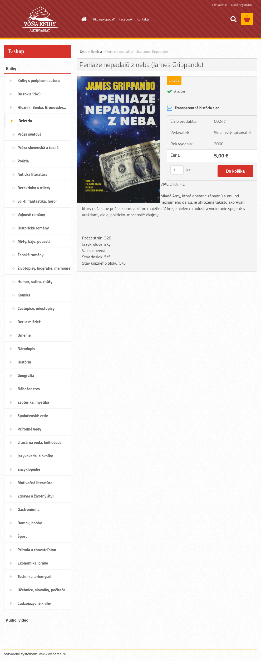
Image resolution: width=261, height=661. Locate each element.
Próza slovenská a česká (38, 148)
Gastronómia (29, 509)
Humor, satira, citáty (35, 282)
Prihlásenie (219, 4)
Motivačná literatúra (35, 483)
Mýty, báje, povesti (34, 241)
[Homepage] (82, 19)
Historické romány (33, 228)
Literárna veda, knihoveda (40, 442)
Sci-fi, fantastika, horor (37, 201)
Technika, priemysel (34, 576)
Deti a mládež (29, 322)
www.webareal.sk (53, 654)
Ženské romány (31, 255)
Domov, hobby (30, 523)
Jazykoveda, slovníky (35, 456)
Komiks (24, 295)
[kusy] (177, 170)
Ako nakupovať (104, 19)
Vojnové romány (31, 215)
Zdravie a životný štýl (36, 496)
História (24, 362)
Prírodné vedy (29, 429)
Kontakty (143, 19)
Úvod (83, 51)
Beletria (25, 121)
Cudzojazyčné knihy (34, 603)
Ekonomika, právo (33, 563)
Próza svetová (30, 134)
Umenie (24, 335)
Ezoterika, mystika (33, 402)
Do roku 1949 (29, 94)
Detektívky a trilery (34, 188)
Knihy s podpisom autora (39, 81)
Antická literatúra (32, 174)
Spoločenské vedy (33, 416)
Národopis (26, 349)
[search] (233, 19)
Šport (22, 536)
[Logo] (40, 19)
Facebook (125, 19)
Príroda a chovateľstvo (37, 550)
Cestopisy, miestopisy (36, 308)
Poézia (23, 161)
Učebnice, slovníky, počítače (41, 590)
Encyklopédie (29, 469)
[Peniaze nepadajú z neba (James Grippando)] (118, 78)
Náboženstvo (29, 389)
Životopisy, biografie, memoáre (44, 268)
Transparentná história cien (193, 108)
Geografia (26, 375)
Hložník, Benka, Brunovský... (42, 107)
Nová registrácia (242, 4)
